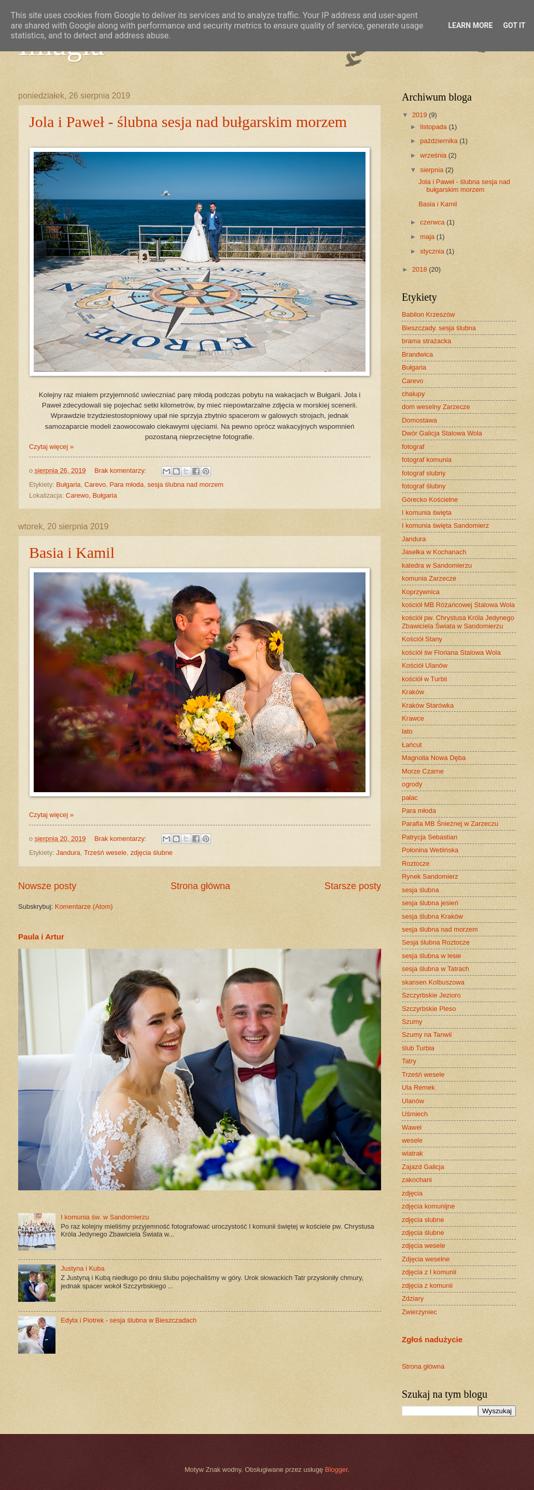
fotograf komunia (427, 459)
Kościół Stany (422, 639)
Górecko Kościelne (430, 499)
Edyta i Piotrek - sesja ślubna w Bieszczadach (128, 1320)
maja (428, 237)
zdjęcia (412, 1193)
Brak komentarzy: (121, 470)
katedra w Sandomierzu (437, 565)
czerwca (433, 222)
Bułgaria (68, 484)
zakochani (417, 1180)
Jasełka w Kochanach (434, 552)
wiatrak (412, 1153)
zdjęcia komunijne (428, 1206)
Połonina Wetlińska (430, 850)
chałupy (413, 394)
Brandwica (417, 354)
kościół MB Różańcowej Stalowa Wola (458, 605)
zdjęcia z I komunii (429, 1272)
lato (407, 731)
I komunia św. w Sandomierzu (105, 1217)
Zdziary (413, 1298)
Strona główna (200, 886)
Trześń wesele (105, 852)
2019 (420, 115)
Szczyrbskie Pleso (429, 1009)
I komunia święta (427, 512)
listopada (434, 127)
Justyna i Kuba (82, 1268)
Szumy (412, 1021)
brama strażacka (426, 341)
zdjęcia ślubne (151, 852)
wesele (412, 1140)
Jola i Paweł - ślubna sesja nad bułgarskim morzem (188, 121)
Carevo (95, 484)
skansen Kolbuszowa (433, 982)
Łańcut (412, 745)
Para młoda (126, 484)
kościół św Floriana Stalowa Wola (451, 652)
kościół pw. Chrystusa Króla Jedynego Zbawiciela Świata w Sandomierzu (458, 621)
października (439, 141)
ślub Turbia (418, 1048)
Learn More (470, 25)
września (434, 155)
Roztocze (416, 863)
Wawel (411, 1127)
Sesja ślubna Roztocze (436, 942)
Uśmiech (415, 1114)
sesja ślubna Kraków (432, 916)
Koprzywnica (421, 592)
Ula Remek (418, 1087)
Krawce (413, 718)
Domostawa (419, 420)
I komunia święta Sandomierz (445, 525)
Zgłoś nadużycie (432, 1339)
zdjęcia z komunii (427, 1285)
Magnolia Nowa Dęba (434, 758)
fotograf (413, 447)
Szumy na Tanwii (427, 1034)
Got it (514, 25)
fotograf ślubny (423, 486)
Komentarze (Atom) (84, 906)
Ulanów (413, 1101)
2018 (420, 269)
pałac (410, 798)
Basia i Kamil (72, 552)
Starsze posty (353, 886)
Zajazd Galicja (423, 1167)
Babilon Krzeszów (428, 314)
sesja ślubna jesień (430, 903)
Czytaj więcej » (51, 447)
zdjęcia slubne (423, 1220)
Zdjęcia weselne (425, 1259)
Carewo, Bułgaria (91, 495)
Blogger (336, 1469)
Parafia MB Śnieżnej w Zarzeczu (450, 823)
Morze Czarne (423, 771)
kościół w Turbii (424, 679)
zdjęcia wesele (423, 1245)
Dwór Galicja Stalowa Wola (442, 433)
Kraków (413, 692)
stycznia (433, 251)
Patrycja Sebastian (429, 837)
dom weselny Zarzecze (436, 407)
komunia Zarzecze (429, 578)
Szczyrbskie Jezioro (431, 995)
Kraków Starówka (428, 705)
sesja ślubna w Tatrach (435, 969)
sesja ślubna (420, 890)
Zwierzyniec (419, 1312)
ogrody (412, 784)
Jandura (68, 852)
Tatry (409, 1061)
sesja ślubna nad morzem (185, 484)
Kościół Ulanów (424, 665)
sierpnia (432, 170)
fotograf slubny (423, 473)
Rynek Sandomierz (430, 876)
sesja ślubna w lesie (431, 956)
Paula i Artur (41, 936)
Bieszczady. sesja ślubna (439, 328)
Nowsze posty (47, 886)
